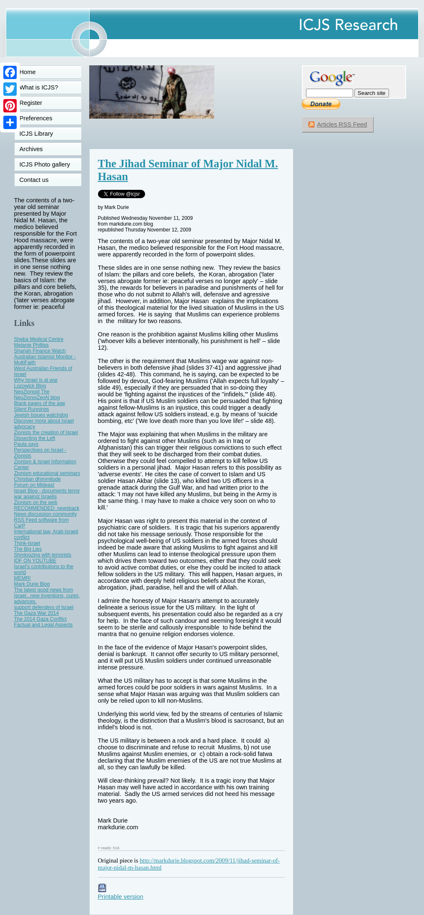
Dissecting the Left (34, 438)
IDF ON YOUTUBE (35, 561)
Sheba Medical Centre (39, 339)
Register (31, 102)
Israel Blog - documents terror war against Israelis (47, 494)
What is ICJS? (39, 87)
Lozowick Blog (30, 386)
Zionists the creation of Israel (46, 432)
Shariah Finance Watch (40, 351)
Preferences (36, 118)
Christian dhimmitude (37, 479)
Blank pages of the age (39, 403)
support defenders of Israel (44, 607)
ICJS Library (36, 133)
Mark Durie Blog (32, 584)
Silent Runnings (31, 409)
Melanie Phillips (31, 345)
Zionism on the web (36, 502)
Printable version (120, 893)
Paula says (26, 444)
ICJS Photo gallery (45, 164)
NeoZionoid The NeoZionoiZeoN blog (37, 394)
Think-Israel (27, 543)
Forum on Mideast (34, 485)
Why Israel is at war (36, 380)
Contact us (34, 180)
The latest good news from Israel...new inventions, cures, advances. (47, 595)
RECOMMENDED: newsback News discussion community (47, 511)
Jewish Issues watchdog (41, 415)
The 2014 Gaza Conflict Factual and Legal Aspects (43, 622)
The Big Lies (28, 549)
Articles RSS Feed (342, 124)
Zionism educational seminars (47, 473)
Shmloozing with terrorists (42, 555)
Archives (31, 149)
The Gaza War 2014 (36, 613)
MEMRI (22, 578)
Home (28, 72)
